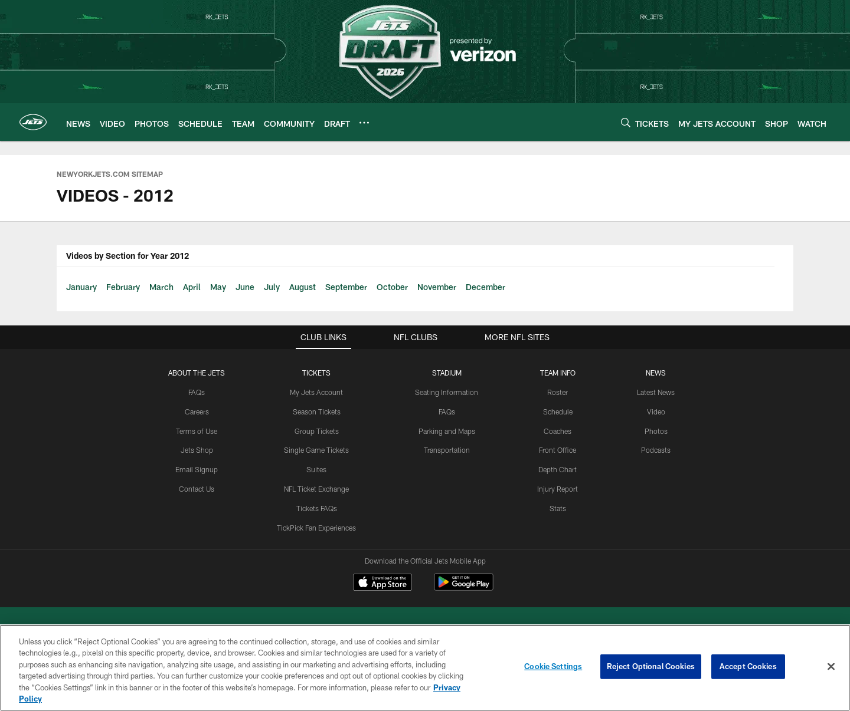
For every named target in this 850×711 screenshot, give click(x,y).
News (656, 372)
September (346, 287)
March (161, 287)
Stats (558, 508)
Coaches (557, 431)
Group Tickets (317, 431)
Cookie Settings (553, 666)
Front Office (557, 450)
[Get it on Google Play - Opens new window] (463, 588)
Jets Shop (197, 450)
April (192, 287)
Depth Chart (557, 469)
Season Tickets (317, 411)
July (272, 287)
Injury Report (557, 489)
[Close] (831, 667)
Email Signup (196, 469)
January (81, 287)
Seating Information (446, 392)
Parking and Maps (447, 431)
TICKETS (316, 372)
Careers (197, 411)
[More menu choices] (364, 122)
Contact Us (196, 489)
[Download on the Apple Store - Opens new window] (382, 584)
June (245, 287)
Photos (656, 431)
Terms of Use (196, 431)
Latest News (656, 392)
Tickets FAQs (316, 508)
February (123, 287)
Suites (316, 469)
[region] (425, 667)
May (218, 287)
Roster (557, 392)
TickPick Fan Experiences (316, 528)
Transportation (447, 450)
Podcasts (656, 450)
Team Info (558, 372)
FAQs (196, 392)
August (302, 287)
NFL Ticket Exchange (316, 489)
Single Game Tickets (316, 450)
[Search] (625, 122)
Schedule (558, 411)
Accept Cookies (748, 666)
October (392, 287)
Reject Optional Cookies (651, 666)
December (485, 287)
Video (656, 411)
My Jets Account (316, 392)
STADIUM (447, 372)
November (436, 287)
